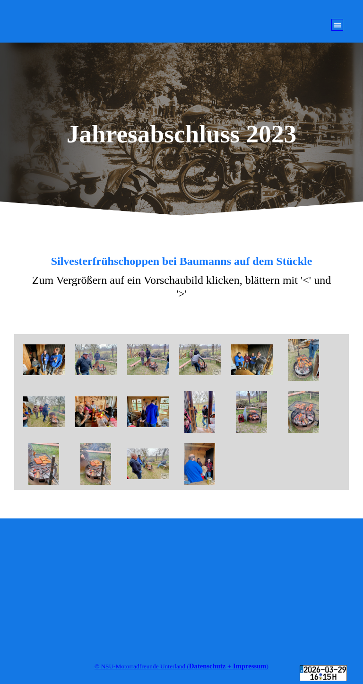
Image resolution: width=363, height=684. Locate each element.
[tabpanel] (181, 278)
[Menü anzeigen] (337, 25)
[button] (44, 360)
